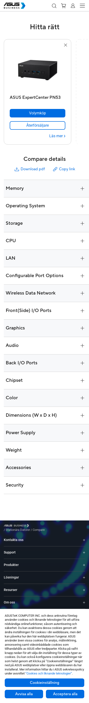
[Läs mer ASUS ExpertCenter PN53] (57, 136)
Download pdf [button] (29, 169)
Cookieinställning (44, 682)
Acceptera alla (65, 694)
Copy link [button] (63, 169)
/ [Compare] (64, 526)
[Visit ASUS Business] (17, 526)
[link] (37, 125)
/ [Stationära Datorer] (44, 526)
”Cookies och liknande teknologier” (48, 673)
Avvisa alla (24, 694)
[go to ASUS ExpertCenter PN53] (37, 70)
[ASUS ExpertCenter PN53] (37, 96)
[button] (54, 5)
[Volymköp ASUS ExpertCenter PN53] (37, 113)
